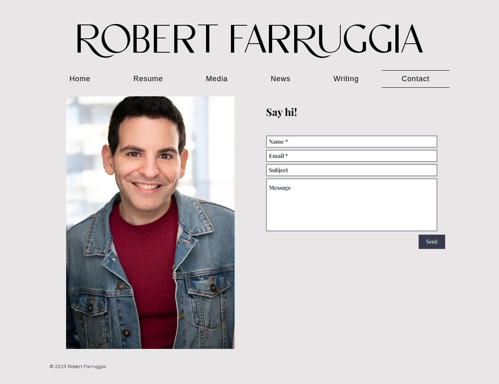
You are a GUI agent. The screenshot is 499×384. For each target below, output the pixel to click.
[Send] (432, 242)
